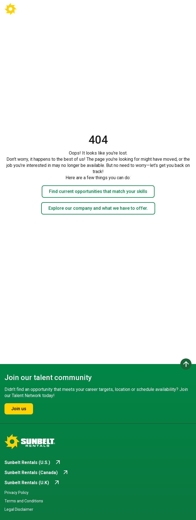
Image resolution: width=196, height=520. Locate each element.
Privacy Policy (16, 492)
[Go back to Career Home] (24, 9)
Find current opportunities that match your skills (98, 191)
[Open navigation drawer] (182, 9)
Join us (18, 408)
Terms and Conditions (23, 501)
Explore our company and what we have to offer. (98, 208)
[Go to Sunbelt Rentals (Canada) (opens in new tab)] (36, 472)
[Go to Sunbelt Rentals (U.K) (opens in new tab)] (32, 482)
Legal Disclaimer (18, 509)
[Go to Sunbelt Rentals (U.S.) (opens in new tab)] (32, 462)
